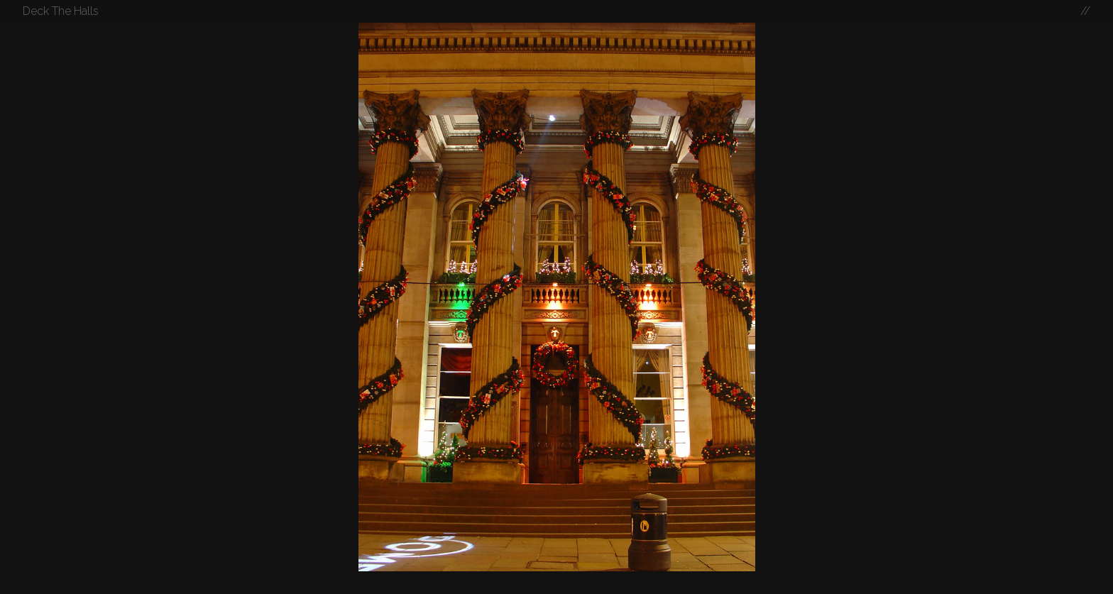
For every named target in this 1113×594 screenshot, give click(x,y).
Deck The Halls (61, 11)
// (1085, 11)
